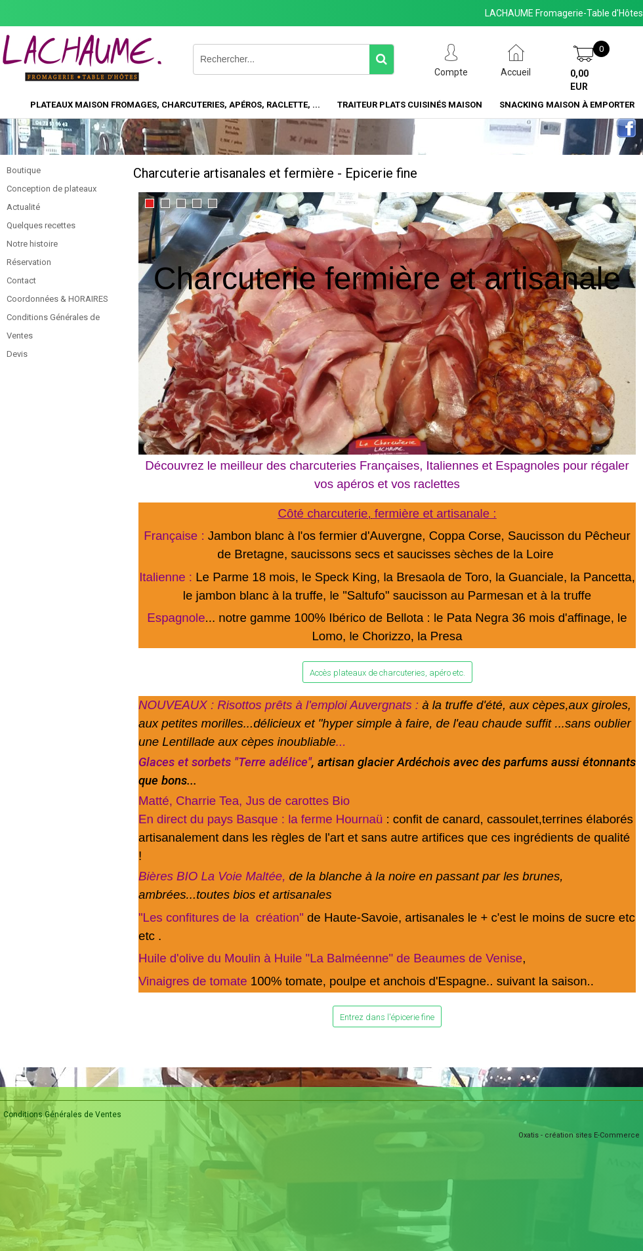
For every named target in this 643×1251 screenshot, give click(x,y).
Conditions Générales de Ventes (53, 326)
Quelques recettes (41, 225)
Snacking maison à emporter (566, 105)
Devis (17, 354)
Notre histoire (32, 244)
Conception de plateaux (51, 189)
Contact (21, 280)
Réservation (29, 262)
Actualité (23, 207)
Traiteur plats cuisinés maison (409, 105)
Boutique (24, 170)
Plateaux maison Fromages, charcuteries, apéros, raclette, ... (175, 105)
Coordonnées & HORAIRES (57, 299)
